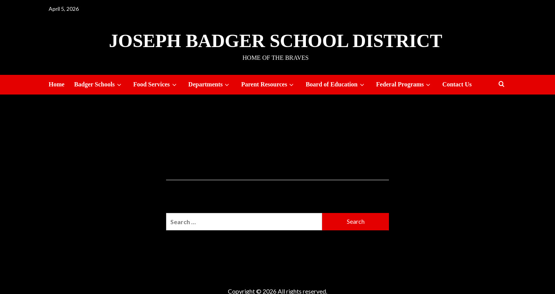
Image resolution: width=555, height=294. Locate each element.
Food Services (156, 84)
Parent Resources (268, 84)
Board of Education (336, 84)
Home (56, 84)
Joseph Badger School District (275, 40)
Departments (210, 84)
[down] (119, 84)
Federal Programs (404, 84)
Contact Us (457, 84)
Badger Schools (99, 84)
